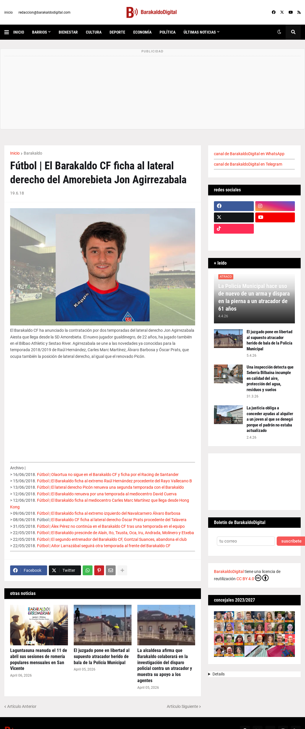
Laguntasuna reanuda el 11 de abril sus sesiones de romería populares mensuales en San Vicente (38, 659)
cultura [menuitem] (93, 32)
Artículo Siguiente (182, 706)
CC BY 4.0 (252, 578)
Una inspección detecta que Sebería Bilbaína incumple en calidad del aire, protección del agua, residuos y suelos (270, 378)
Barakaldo (33, 153)
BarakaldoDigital (229, 571)
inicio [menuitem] (18, 32)
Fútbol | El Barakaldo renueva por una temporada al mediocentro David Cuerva (107, 494)
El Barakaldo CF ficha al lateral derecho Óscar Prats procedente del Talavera (118, 519)
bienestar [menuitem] (68, 32)
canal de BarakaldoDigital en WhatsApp (249, 153)
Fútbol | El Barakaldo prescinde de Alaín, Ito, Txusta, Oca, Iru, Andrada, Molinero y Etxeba (115, 532)
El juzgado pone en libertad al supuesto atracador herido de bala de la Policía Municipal (102, 656)
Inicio (15, 153)
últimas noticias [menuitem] (200, 32)
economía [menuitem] (142, 32)
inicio (8, 12)
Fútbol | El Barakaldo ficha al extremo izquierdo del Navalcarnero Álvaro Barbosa (108, 513)
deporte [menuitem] (117, 32)
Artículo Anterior (21, 706)
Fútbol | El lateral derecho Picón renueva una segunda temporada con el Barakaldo (110, 487)
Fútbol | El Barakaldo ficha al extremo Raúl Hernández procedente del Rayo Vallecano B (114, 481)
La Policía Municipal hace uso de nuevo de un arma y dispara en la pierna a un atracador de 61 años (254, 297)
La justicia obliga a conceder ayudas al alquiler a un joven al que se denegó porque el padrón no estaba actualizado (270, 419)
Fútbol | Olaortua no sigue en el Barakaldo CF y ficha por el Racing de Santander (108, 474)
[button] (8, 32)
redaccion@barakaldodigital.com (45, 12)
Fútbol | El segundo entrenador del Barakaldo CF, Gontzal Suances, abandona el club (112, 539)
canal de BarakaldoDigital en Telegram (248, 164)
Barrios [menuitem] (39, 32)
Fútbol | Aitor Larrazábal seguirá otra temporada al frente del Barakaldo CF (104, 545)
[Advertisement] (102, 406)
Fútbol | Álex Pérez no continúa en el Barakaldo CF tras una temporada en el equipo (111, 526)
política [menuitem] (167, 32)
